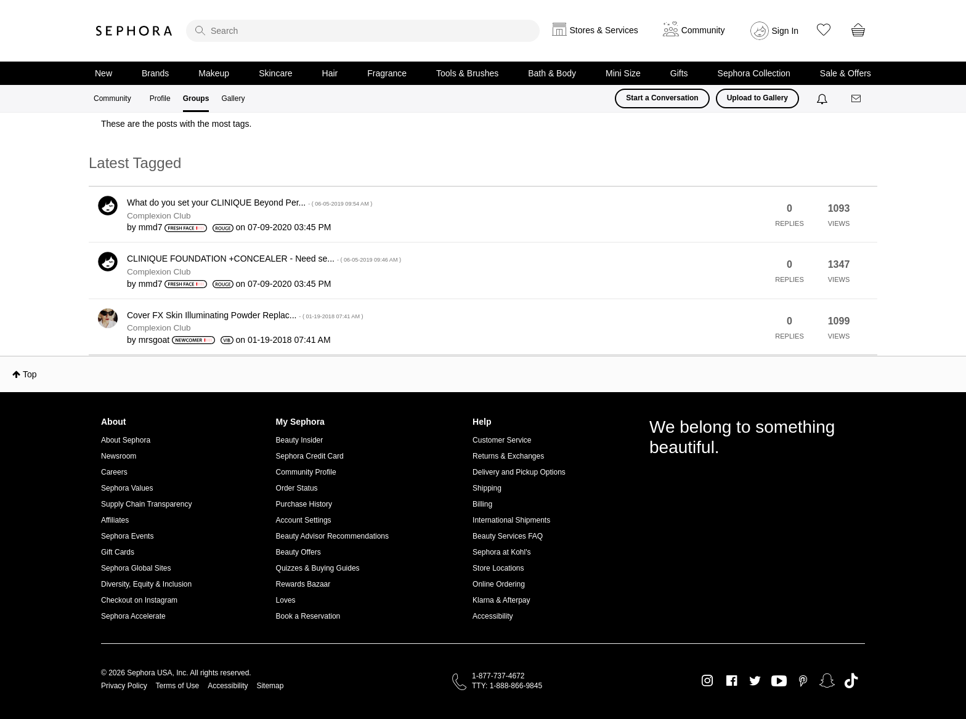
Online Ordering (499, 584)
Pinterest (803, 681)
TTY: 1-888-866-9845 (507, 685)
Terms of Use (178, 685)
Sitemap (269, 685)
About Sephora (125, 440)
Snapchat (827, 681)
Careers (114, 472)
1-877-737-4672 (498, 676)
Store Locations (498, 568)
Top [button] (30, 374)
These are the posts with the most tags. (176, 124)
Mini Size (623, 73)
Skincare (275, 73)
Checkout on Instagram (139, 600)
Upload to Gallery (757, 98)
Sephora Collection (754, 73)
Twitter (755, 681)
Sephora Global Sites (136, 568)
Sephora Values (127, 488)
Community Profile (306, 472)
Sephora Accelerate (133, 616)
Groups (196, 98)
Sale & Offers (845, 73)
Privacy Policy (124, 685)
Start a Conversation (662, 98)
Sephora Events (127, 536)
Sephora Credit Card (310, 456)
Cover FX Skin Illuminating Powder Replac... (245, 315)
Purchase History (304, 504)
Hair (330, 73)
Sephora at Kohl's (501, 552)
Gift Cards (117, 552)
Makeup (213, 73)
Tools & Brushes (467, 73)
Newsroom (118, 456)
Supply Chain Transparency (146, 504)
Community (112, 98)
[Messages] (857, 98)
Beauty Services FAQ (508, 536)
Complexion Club (159, 215)
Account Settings (303, 520)
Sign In (785, 31)
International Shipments (511, 520)
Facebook (731, 681)
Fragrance (387, 73)
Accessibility (493, 616)
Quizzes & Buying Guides (318, 568)
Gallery (233, 98)
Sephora (134, 31)
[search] (363, 31)
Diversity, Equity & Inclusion (146, 584)
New (103, 73)
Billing (482, 504)
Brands (155, 73)
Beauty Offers (298, 552)
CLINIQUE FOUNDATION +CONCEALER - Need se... (264, 258)
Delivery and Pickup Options (519, 472)
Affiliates (115, 520)
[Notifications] (823, 98)
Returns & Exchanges (508, 456)
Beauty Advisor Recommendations (332, 536)
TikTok (851, 681)
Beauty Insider (299, 440)
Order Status (297, 488)
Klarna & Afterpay (501, 600)
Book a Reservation (308, 616)
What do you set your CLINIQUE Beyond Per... (249, 202)
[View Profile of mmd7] (151, 227)
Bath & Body (552, 73)
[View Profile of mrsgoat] (154, 340)
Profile (160, 98)
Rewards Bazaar (303, 584)
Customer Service (502, 440)
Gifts (679, 73)
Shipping (487, 488)
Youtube (779, 681)
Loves (286, 600)
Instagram (707, 681)
